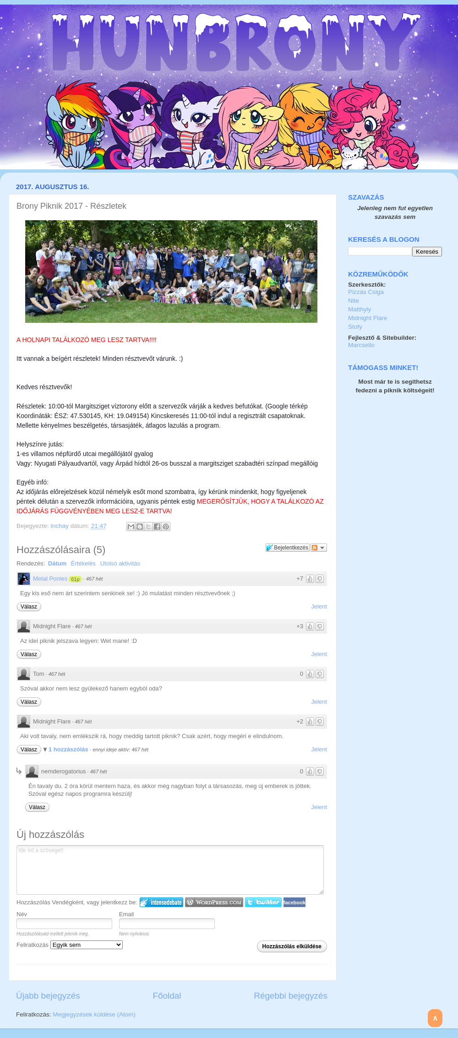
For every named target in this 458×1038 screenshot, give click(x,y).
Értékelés (83, 563)
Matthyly (359, 309)
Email (126, 914)
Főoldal (167, 995)
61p (75, 579)
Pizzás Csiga (366, 291)
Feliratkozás (69, 944)
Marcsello (361, 345)
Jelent (319, 606)
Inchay (60, 525)
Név (21, 914)
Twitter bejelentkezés (263, 902)
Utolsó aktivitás (120, 563)
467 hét (94, 578)
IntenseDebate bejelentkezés (161, 902)
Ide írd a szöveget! (170, 870)
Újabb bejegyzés (48, 995)
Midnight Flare (367, 318)
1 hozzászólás (69, 749)
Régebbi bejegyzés (290, 995)
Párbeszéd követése (319, 547)
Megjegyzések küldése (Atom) (94, 1014)
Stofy (355, 326)
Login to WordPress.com (214, 902)
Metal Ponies (50, 578)
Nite (353, 300)
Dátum (57, 563)
